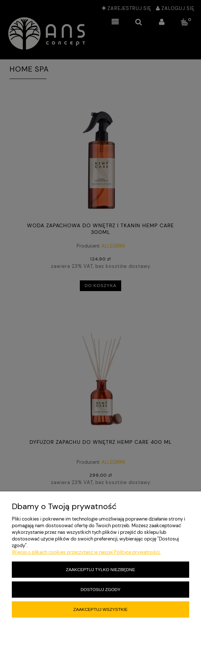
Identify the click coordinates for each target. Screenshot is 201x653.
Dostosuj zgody (100, 589)
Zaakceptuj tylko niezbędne (100, 569)
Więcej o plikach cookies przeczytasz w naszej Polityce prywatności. (86, 552)
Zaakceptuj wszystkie (101, 609)
